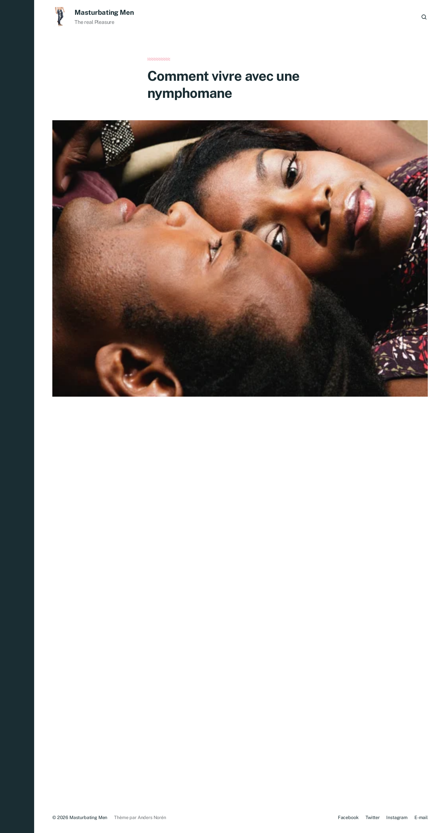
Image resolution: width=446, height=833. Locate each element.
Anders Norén (152, 817)
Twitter (373, 817)
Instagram (397, 817)
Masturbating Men (104, 12)
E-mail (421, 817)
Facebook (348, 817)
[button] (17, 416)
